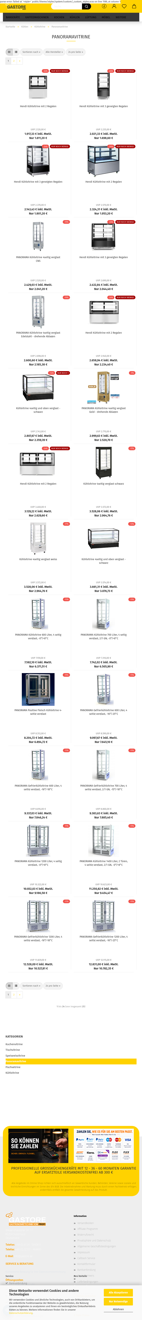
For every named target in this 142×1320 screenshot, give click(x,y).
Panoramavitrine (16, 1061)
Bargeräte (13, 17)
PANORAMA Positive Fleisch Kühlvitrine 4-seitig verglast (38, 712)
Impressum (83, 1252)
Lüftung (90, 17)
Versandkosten (85, 1223)
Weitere (121, 17)
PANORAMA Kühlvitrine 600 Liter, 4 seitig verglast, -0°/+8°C (38, 636)
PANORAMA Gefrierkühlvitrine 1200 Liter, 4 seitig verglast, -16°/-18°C (38, 938)
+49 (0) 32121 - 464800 (28, 1249)
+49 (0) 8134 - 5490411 (28, 1244)
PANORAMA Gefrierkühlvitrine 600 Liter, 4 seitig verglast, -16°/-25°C (103, 712)
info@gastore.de (23, 1256)
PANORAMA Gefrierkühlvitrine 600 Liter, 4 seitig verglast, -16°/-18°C (38, 787)
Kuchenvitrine (14, 1044)
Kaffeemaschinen (37, 17)
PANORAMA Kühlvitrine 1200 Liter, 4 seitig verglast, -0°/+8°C (38, 863)
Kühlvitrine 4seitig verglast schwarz (103, 483)
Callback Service (86, 1258)
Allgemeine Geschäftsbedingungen (96, 1246)
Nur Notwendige (118, 1301)
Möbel (106, 17)
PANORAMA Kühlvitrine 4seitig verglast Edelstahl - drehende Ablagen (38, 334)
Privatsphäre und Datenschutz (94, 1240)
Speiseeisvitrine (15, 1055)
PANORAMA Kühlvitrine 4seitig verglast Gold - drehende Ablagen (104, 410)
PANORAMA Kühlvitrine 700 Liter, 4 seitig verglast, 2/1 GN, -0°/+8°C (104, 636)
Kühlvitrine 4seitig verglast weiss (38, 559)
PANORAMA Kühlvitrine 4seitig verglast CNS (38, 259)
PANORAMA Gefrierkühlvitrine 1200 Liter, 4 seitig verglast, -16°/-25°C (104, 938)
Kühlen (75, 17)
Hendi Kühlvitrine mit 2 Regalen (38, 106)
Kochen (59, 17)
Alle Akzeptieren (118, 1292)
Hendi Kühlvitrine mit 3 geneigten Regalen (103, 106)
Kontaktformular (86, 1264)
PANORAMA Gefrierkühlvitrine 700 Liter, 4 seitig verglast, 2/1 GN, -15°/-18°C (103, 787)
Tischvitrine (13, 1049)
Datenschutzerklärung (21, 1313)
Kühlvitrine (12, 1072)
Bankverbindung (86, 1269)
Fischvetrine (13, 1067)
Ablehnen (118, 1309)
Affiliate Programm (87, 1228)
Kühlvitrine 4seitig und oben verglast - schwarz (38, 410)
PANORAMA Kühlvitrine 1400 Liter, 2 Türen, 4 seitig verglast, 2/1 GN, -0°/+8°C (104, 863)
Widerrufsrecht (85, 1234)
